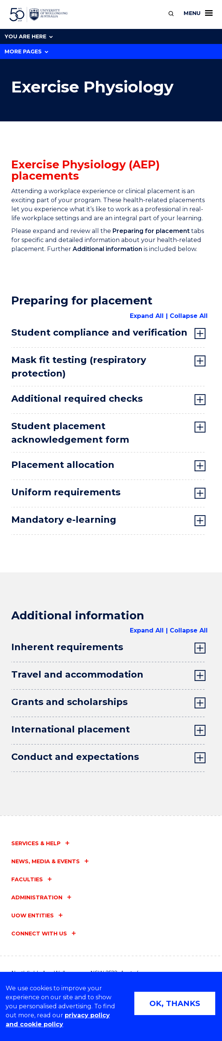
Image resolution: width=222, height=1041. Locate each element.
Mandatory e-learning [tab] (63, 519)
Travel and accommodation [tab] (77, 674)
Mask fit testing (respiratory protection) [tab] (78, 366)
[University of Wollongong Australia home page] (38, 14)
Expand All (147, 315)
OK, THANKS (174, 1003)
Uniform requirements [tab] (65, 492)
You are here (29, 36)
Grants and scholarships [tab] (69, 701)
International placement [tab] (70, 729)
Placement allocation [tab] (62, 464)
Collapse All (189, 315)
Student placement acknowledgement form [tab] (70, 433)
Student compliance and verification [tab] (99, 332)
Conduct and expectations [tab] (75, 756)
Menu (198, 13)
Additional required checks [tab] (77, 398)
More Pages (26, 51)
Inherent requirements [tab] (67, 647)
